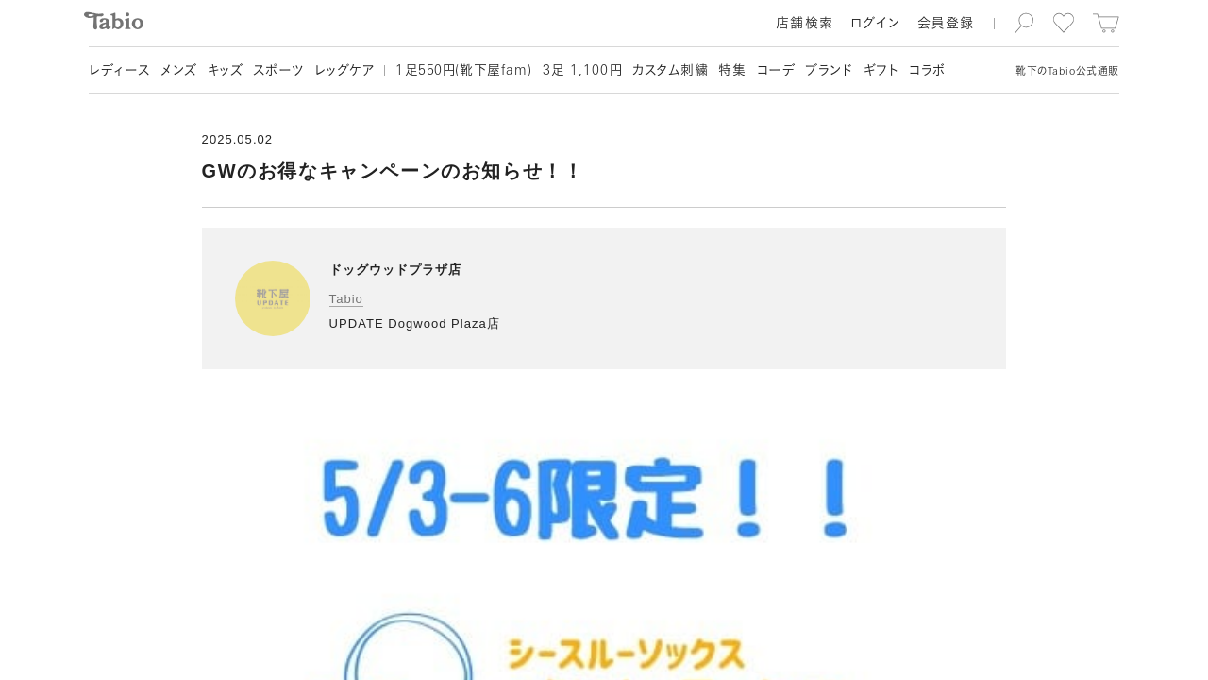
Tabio (346, 299)
